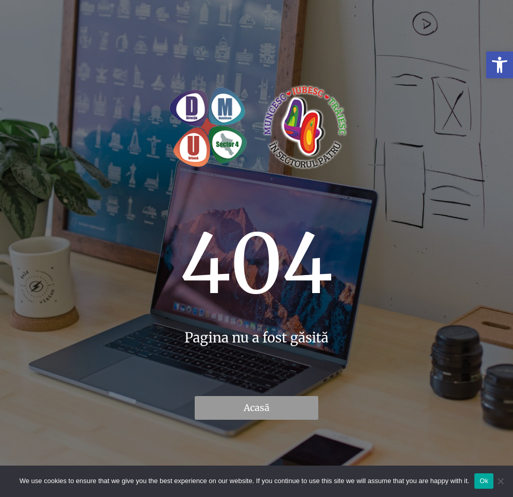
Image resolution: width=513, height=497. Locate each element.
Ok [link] (484, 481)
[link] (499, 65)
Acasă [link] (256, 408)
